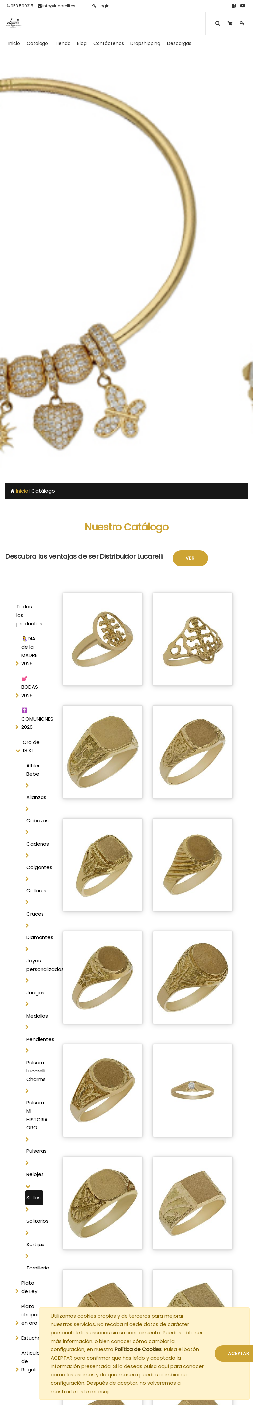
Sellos (33, 1197)
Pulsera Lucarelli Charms (34, 1071)
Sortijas (34, 1244)
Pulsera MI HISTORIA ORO (34, 1115)
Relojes (34, 1174)
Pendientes (34, 1039)
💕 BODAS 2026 (29, 687)
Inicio (22, 490)
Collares (34, 890)
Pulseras (34, 1150)
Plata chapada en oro (32, 1314)
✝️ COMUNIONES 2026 (33, 718)
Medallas (34, 1015)
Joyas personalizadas (34, 965)
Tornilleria (34, 1267)
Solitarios (34, 1221)
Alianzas (34, 797)
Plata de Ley (29, 1287)
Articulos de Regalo (31, 1361)
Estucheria (33, 1337)
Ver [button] (190, 558)
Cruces (34, 913)
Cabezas (34, 820)
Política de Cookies (138, 1349)
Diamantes (34, 937)
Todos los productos (28, 615)
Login (101, 6)
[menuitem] (14, 43)
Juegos (34, 992)
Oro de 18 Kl (31, 746)
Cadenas (34, 843)
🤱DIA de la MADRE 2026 (29, 651)
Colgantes (34, 867)
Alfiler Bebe (33, 769)
